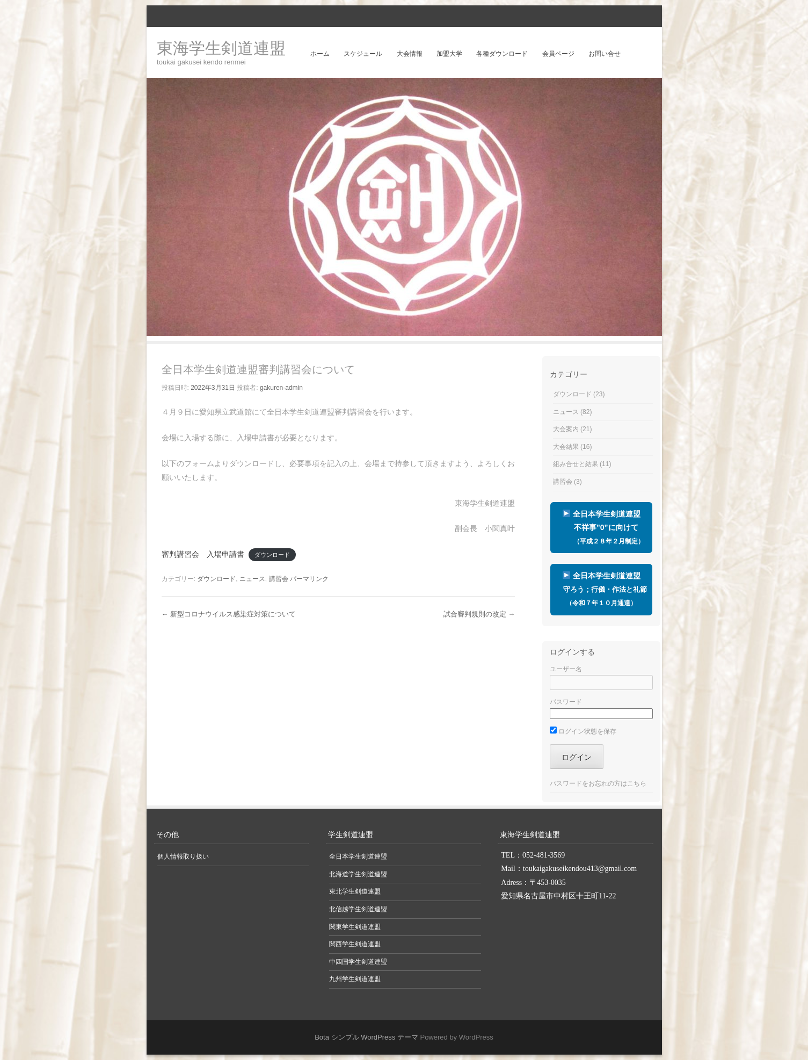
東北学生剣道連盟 (355, 891)
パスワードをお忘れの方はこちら (598, 783)
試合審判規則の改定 (479, 614)
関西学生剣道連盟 (355, 944)
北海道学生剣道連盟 (358, 874)
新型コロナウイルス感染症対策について (229, 614)
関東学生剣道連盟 (355, 927)
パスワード (566, 702)
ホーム (320, 53)
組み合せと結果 (575, 464)
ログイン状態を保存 (583, 731)
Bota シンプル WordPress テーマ (366, 1037)
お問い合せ (604, 53)
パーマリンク (309, 579)
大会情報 (410, 53)
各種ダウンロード (502, 53)
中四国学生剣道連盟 (358, 961)
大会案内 (566, 429)
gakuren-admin (281, 387)
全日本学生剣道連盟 (601, 589)
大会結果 (566, 447)
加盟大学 (449, 53)
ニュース (252, 579)
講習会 (278, 579)
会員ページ (558, 53)
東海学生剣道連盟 (221, 48)
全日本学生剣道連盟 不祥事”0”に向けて (601, 527)
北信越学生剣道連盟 (358, 909)
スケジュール (363, 53)
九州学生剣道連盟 (355, 979)
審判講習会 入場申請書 (203, 554)
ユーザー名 (566, 669)
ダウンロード (272, 554)
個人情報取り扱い (183, 856)
